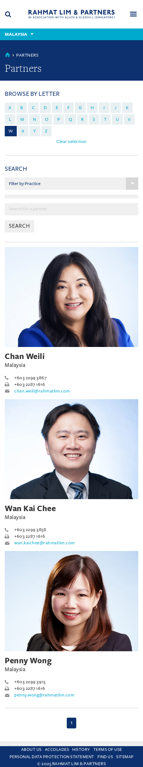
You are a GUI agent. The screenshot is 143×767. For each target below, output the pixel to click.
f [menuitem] (68, 107)
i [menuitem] (104, 107)
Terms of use (107, 749)
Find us (105, 757)
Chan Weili (25, 356)
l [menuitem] (10, 119)
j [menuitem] (116, 107)
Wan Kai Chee (30, 508)
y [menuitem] (34, 131)
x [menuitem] (23, 131)
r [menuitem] (82, 119)
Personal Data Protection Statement (51, 757)
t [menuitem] (105, 119)
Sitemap (125, 757)
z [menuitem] (46, 131)
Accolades (57, 749)
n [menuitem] (34, 119)
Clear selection (71, 141)
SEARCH (19, 226)
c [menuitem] (33, 107)
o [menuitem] (47, 119)
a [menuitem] (10, 107)
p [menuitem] (58, 119)
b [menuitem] (21, 107)
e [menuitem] (57, 107)
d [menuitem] (45, 107)
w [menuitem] (11, 131)
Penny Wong (28, 661)
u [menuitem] (117, 119)
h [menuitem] (92, 107)
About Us (31, 749)
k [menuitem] (127, 107)
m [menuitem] (22, 119)
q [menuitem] (70, 119)
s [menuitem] (94, 119)
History (81, 749)
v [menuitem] (129, 119)
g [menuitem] (80, 107)
